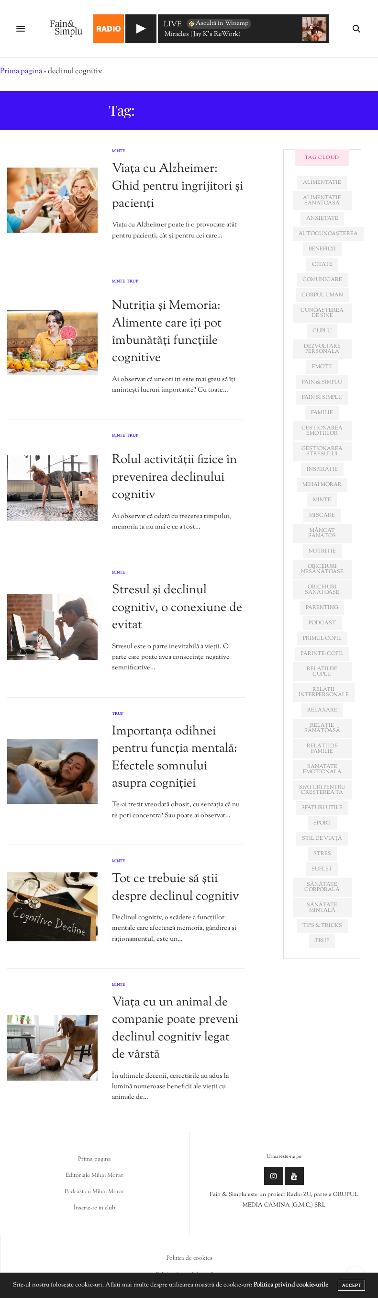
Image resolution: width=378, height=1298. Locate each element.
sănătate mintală (322, 907)
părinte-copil (322, 653)
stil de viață (322, 838)
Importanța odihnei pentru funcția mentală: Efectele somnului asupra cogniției (174, 757)
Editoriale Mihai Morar (94, 1175)
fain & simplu (322, 382)
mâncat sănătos (322, 533)
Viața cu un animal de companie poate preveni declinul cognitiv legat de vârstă (175, 1028)
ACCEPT (351, 1285)
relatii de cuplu (322, 671)
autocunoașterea (328, 233)
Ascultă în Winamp (218, 23)
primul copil (322, 638)
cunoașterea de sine (322, 312)
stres (322, 854)
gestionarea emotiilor (322, 430)
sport (322, 823)
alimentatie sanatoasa (322, 200)
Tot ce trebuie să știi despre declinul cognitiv (175, 887)
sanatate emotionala (322, 769)
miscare (322, 515)
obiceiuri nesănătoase (322, 569)
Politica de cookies (189, 1258)
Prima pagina (94, 1159)
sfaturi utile (322, 808)
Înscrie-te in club (94, 1208)
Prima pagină (21, 71)
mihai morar (322, 484)
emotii (322, 367)
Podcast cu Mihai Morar (94, 1191)
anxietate (322, 218)
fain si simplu (322, 397)
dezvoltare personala (322, 348)
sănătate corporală (322, 886)
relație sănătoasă (322, 728)
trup (322, 941)
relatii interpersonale (324, 692)
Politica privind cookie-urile (291, 1285)
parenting (322, 607)
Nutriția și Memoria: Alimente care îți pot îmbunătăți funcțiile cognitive (167, 332)
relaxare (322, 710)
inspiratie (322, 469)
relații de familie (322, 748)
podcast (322, 623)
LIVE (173, 25)
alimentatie (322, 182)
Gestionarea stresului (322, 451)
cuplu (322, 331)
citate (322, 264)
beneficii (322, 249)
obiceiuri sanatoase (322, 589)
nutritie (322, 551)
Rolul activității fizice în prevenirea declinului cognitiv (174, 477)
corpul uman (322, 295)
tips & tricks (322, 925)
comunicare (322, 279)
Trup (132, 282)
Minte (118, 151)
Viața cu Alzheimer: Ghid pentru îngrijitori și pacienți (177, 186)
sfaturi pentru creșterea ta (322, 789)
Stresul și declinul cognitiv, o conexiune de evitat (177, 607)
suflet (322, 869)
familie (322, 413)
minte (322, 500)
